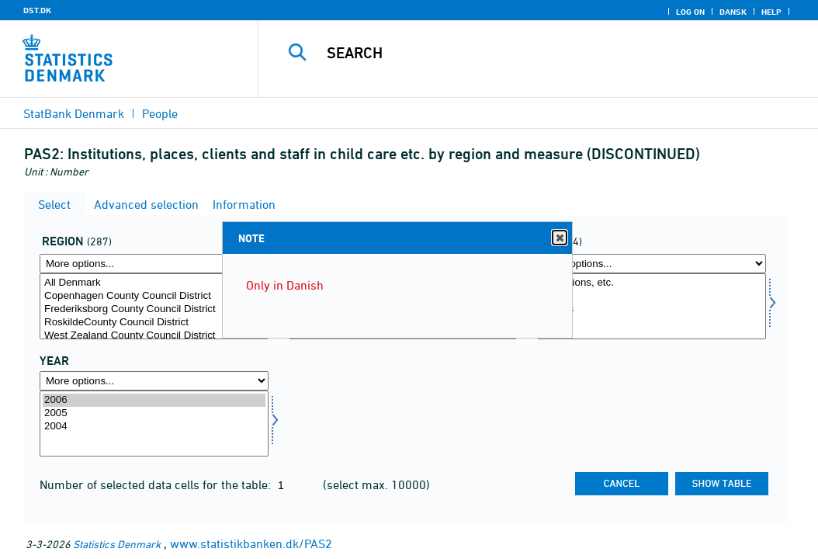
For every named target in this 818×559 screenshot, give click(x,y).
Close (559, 238)
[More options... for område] (154, 263)
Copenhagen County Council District (154, 296)
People (160, 113)
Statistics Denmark (117, 543)
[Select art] (651, 306)
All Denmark (154, 283)
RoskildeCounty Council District (154, 322)
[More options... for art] (651, 263)
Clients (651, 309)
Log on (690, 11)
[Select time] (154, 424)
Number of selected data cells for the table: (157, 484)
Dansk (733, 11)
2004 (154, 426)
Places (651, 296)
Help (771, 11)
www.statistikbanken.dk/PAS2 (251, 543)
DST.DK (37, 10)
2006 (154, 400)
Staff (651, 322)
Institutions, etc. (651, 283)
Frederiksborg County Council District (154, 309)
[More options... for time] (154, 381)
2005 (154, 413)
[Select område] (154, 306)
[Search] (541, 52)
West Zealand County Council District (154, 335)
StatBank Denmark (73, 113)
